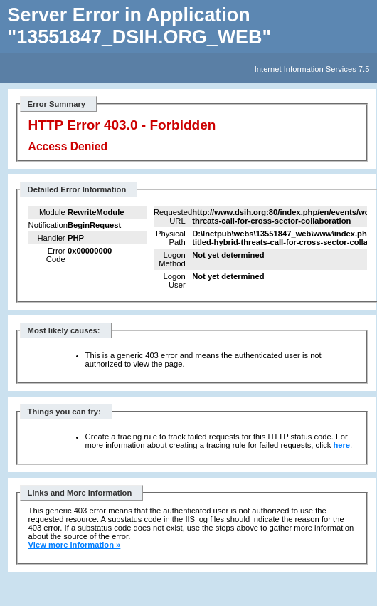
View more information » (74, 544)
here (341, 445)
